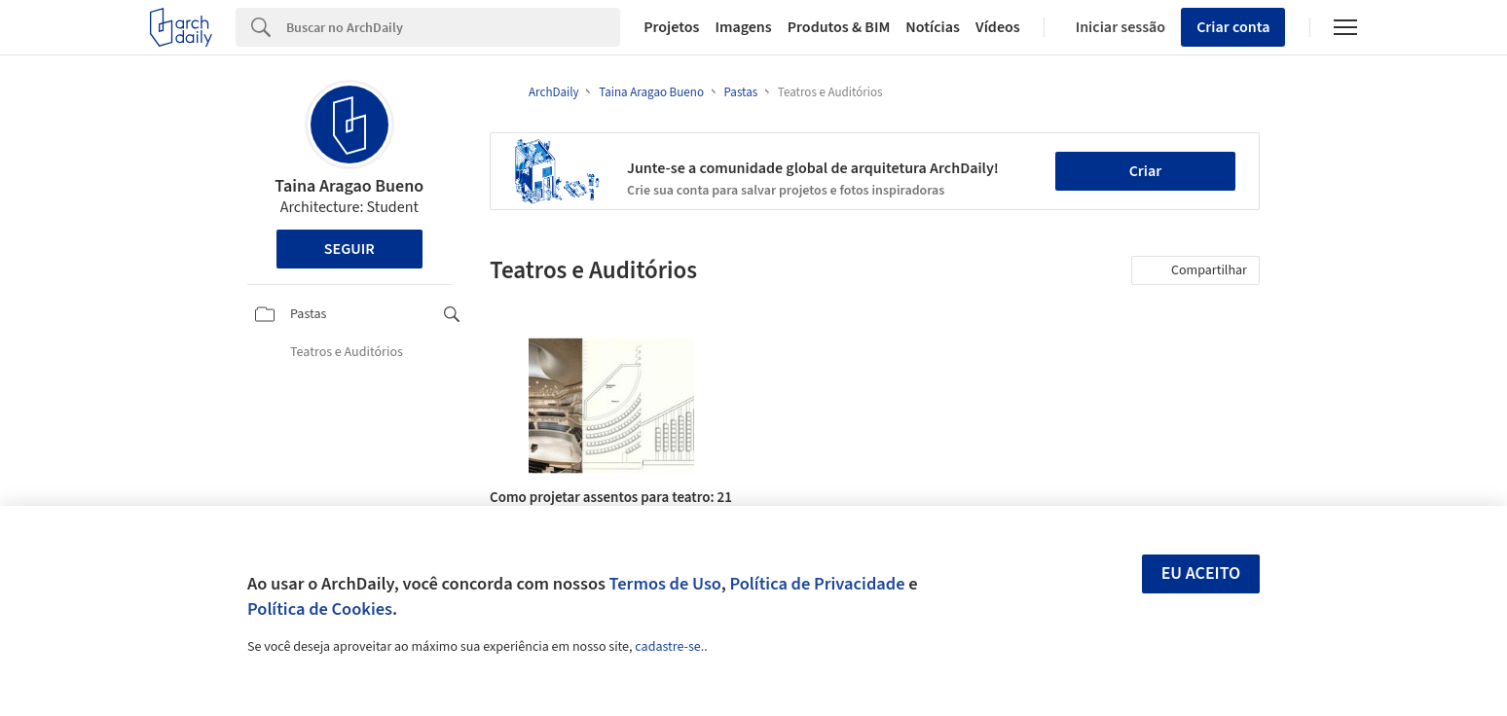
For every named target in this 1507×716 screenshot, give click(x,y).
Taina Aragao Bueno (349, 186)
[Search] (453, 27)
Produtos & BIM (839, 27)
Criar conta (1232, 27)
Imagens (743, 27)
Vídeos (997, 27)
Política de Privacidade (816, 583)
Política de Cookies (319, 609)
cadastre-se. (669, 647)
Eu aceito (1201, 573)
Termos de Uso (665, 583)
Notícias (932, 27)
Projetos (671, 27)
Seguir (349, 249)
